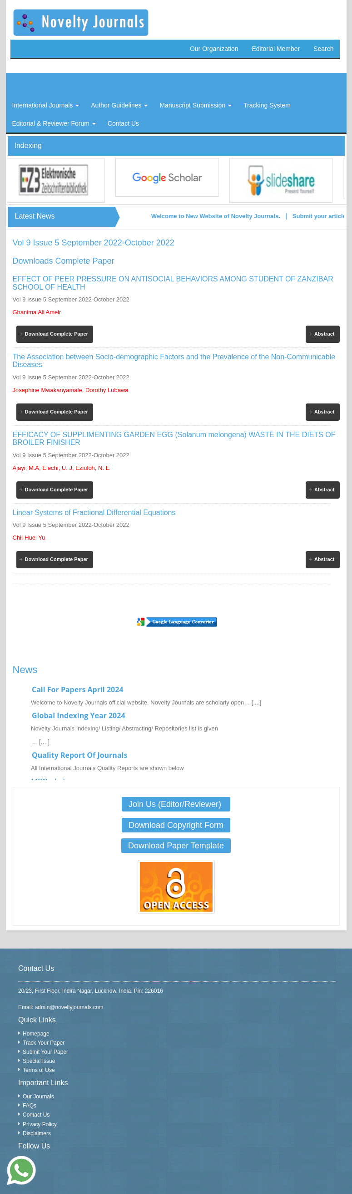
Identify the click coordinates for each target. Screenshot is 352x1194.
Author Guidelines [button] (119, 105)
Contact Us (36, 1115)
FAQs (29, 1105)
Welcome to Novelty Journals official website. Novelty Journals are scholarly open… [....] (146, 706)
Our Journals (38, 1096)
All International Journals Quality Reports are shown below (107, 772)
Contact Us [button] (123, 123)
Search (323, 48)
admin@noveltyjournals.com (69, 1007)
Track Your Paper (43, 1043)
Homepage (36, 1034)
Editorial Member (276, 48)
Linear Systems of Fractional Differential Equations (94, 512)
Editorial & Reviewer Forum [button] (54, 123)
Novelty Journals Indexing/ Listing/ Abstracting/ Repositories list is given (124, 732)
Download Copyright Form (176, 825)
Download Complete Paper (56, 334)
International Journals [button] (45, 105)
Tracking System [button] (267, 105)
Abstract (324, 334)
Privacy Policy (40, 1124)
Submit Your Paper (45, 1052)
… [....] (40, 746)
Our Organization (214, 48)
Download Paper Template (176, 845)
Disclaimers (37, 1133)
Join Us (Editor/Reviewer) (176, 804)
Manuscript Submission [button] (195, 105)
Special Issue (39, 1061)
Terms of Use (39, 1070)
